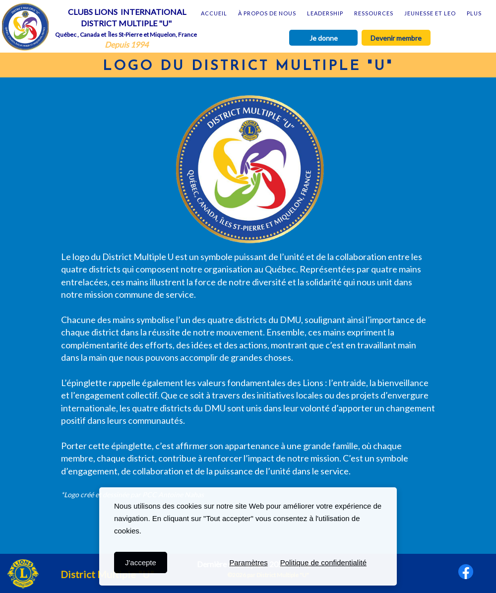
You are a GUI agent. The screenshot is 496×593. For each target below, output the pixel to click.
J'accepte (140, 562)
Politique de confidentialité (323, 562)
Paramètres (248, 562)
